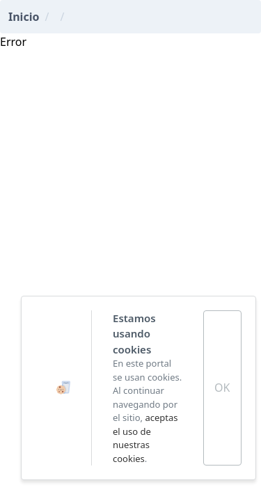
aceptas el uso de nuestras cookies (145, 438)
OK (222, 387)
